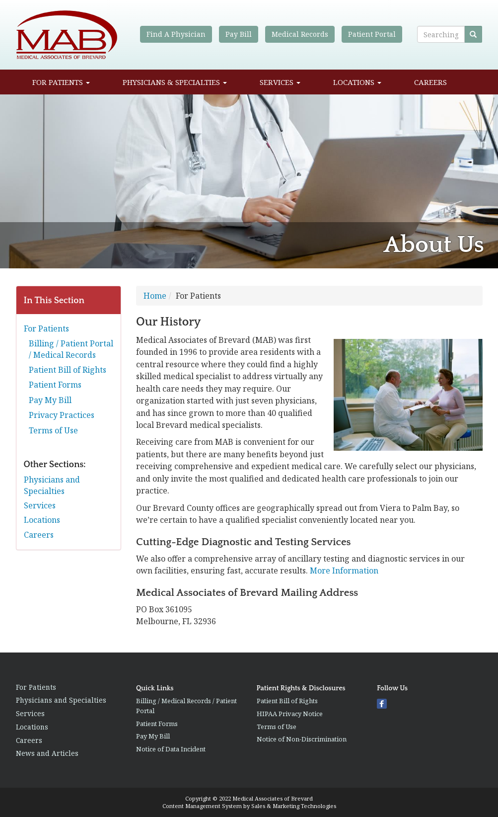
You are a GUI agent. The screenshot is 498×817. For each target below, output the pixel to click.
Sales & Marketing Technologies (293, 806)
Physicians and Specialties (52, 485)
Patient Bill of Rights (67, 369)
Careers (430, 82)
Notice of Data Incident (171, 748)
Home (154, 295)
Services (280, 82)
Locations (357, 82)
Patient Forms (55, 384)
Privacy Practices (61, 414)
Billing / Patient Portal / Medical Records (71, 349)
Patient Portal (372, 34)
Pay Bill (238, 34)
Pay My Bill (50, 400)
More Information (344, 570)
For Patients (61, 82)
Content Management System (202, 806)
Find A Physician (176, 34)
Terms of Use (53, 430)
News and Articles (47, 753)
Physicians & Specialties (175, 82)
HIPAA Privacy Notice (290, 713)
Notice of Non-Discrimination (302, 739)
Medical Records (300, 34)
